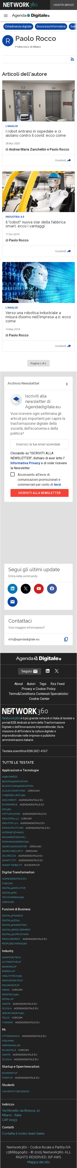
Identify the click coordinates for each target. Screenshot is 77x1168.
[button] (5, 15)
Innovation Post (12, 980)
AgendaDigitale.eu (14, 878)
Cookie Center (39, 699)
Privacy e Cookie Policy (39, 689)
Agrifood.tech (11, 957)
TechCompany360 (13, 897)
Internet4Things (13, 832)
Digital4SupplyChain (15, 934)
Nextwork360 (11, 718)
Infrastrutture (26, 827)
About (18, 684)
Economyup (9, 1073)
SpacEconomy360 (13, 1013)
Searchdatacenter (21, 846)
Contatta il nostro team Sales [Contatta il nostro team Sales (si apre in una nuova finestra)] (23, 1133)
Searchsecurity (19, 851)
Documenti (22, 800)
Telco (12, 1017)
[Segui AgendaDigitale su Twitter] (56, 671)
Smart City (22, 860)
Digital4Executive (13, 888)
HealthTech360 (12, 976)
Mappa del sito (38, 1162)
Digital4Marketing (14, 924)
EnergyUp (8, 971)
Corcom (7, 883)
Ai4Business (9, 776)
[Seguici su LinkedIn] (12, 589)
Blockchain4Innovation (17, 786)
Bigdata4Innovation (15, 781)
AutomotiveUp (11, 961)
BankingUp (9, 966)
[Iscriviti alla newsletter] (12, 602)
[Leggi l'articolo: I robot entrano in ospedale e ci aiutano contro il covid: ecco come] (38, 123)
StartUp (20, 1077)
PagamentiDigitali (14, 837)
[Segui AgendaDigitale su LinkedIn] (47, 671)
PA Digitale (15, 1050)
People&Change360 (14, 943)
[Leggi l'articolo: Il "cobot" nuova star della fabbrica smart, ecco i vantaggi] (38, 214)
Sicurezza (22, 855)
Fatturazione (24, 813)
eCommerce (23, 804)
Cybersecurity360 (13, 795)
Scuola (20, 1008)
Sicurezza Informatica (51, 26)
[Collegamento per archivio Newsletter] (39, 384)
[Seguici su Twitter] (26, 589)
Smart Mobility (21, 865)
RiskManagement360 (15, 841)
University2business (15, 1091)
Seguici (29, 671)
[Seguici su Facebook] (52, 589)
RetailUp (7, 999)
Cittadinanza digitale (18, 26)
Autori (31, 684)
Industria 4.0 (17, 818)
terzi (57, 485)
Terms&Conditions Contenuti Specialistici (38, 694)
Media (12, 989)
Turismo (21, 1022)
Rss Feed (57, 684)
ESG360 (6, 809)
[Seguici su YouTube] (39, 589)
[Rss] (72, 59)
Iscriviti (39, 493)
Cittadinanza (24, 1036)
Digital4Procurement (16, 929)
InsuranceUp (10, 985)
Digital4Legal (11, 920)
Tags (42, 684)
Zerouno (8, 902)
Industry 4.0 (23, 823)
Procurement (24, 939)
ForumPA (8, 1040)
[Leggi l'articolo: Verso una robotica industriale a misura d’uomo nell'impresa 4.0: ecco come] (38, 307)
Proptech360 (10, 994)
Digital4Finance (12, 915)
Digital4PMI (9, 892)
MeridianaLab (11, 1045)
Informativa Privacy (25, 463)
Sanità (19, 1003)
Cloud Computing (21, 790)
